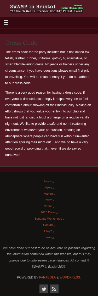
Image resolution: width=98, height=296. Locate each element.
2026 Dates (48, 212)
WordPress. (70, 277)
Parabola (47, 277)
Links (48, 237)
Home (48, 181)
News (48, 187)
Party (48, 199)
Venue (48, 206)
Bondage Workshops (48, 218)
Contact (48, 224)
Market (48, 193)
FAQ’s (48, 230)
